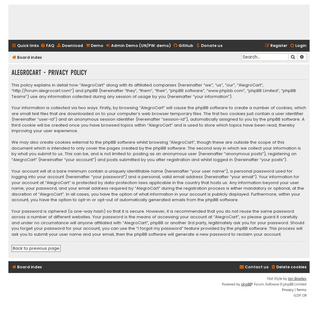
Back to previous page (36, 248)
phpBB (246, 284)
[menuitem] (47, 46)
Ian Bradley (297, 278)
